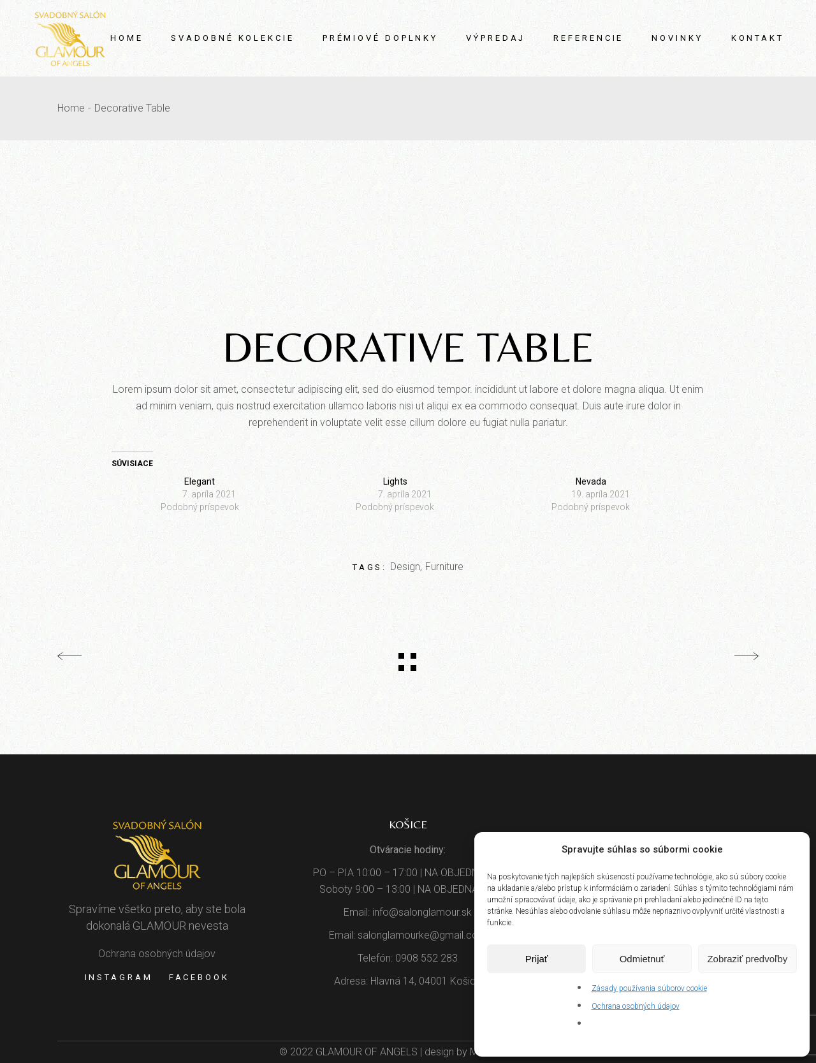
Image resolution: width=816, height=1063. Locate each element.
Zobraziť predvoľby (747, 958)
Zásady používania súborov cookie (649, 988)
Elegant (199, 481)
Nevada (591, 481)
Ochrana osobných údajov (636, 1006)
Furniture (444, 567)
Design (405, 567)
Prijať (536, 958)
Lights (395, 481)
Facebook (199, 977)
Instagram (119, 977)
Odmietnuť (642, 958)
